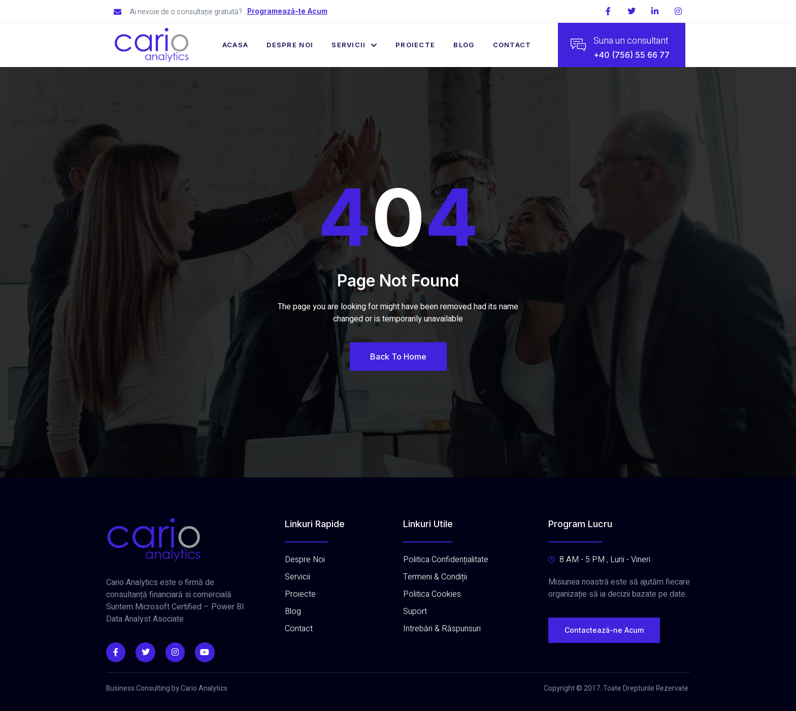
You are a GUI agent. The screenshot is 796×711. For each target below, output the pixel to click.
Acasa (235, 45)
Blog (463, 45)
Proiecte (415, 45)
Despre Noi (290, 45)
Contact (512, 45)
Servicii (354, 45)
